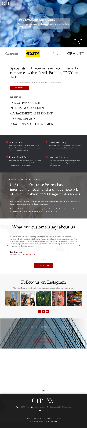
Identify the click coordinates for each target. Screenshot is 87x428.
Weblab (55, 421)
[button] (75, 41)
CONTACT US (25, 37)
